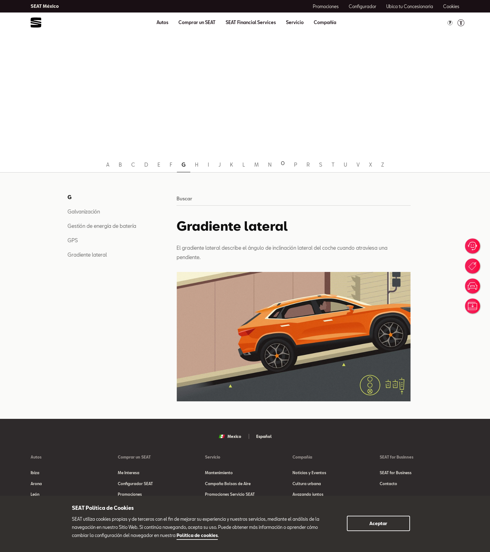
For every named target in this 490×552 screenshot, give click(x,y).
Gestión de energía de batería (102, 226)
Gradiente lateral (87, 255)
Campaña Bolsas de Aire (228, 485)
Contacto (388, 485)
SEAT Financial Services (251, 22)
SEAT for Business (396, 472)
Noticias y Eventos (309, 472)
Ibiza (35, 472)
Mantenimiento (219, 472)
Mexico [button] (230, 436)
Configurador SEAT (135, 485)
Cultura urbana (306, 485)
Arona (36, 485)
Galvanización (84, 211)
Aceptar (378, 523)
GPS (73, 240)
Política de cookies (197, 535)
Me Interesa (128, 472)
